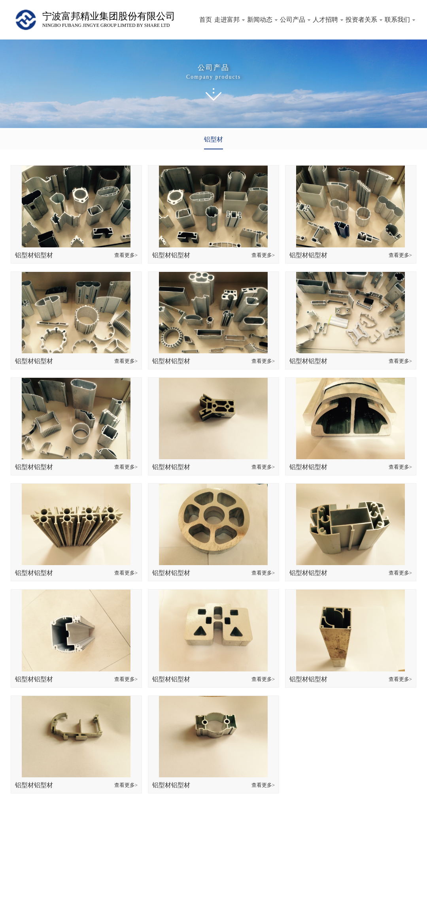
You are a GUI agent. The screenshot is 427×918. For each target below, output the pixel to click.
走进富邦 (229, 19)
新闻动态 (262, 19)
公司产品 (295, 19)
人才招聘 (328, 19)
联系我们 (400, 19)
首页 (205, 19)
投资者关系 (364, 19)
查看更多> (126, 255)
